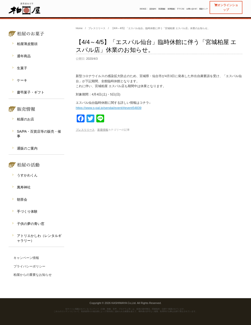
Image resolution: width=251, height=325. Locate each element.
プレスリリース (85, 129)
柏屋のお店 (25, 119)
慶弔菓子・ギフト (30, 92)
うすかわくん (27, 175)
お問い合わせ (191, 9)
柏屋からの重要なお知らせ (32, 275)
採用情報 (171, 9)
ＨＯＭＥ (142, 9)
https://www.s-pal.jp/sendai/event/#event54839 (108, 108)
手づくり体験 (27, 211)
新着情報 (161, 9)
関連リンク (203, 9)
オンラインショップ (226, 7)
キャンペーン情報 (26, 258)
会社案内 (152, 9)
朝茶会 (22, 199)
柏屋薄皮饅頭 (27, 44)
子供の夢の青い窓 (30, 224)
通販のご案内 (27, 148)
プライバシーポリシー (29, 266)
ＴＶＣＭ (180, 9)
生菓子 (22, 68)
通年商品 (24, 56)
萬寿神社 (24, 187)
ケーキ (22, 80)
